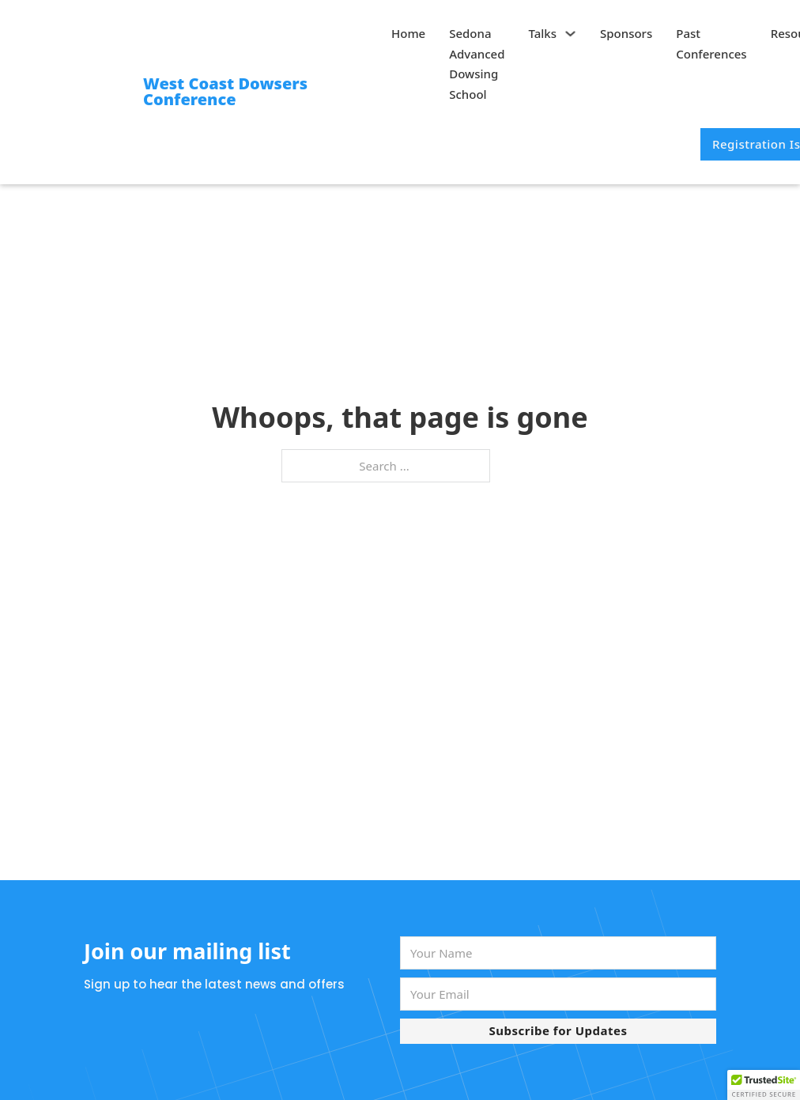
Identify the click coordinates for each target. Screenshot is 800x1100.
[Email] (558, 994)
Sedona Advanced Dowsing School (476, 63)
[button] (763, 1085)
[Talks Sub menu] (570, 34)
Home (408, 33)
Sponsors (626, 33)
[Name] (558, 953)
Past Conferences (711, 43)
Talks (543, 33)
